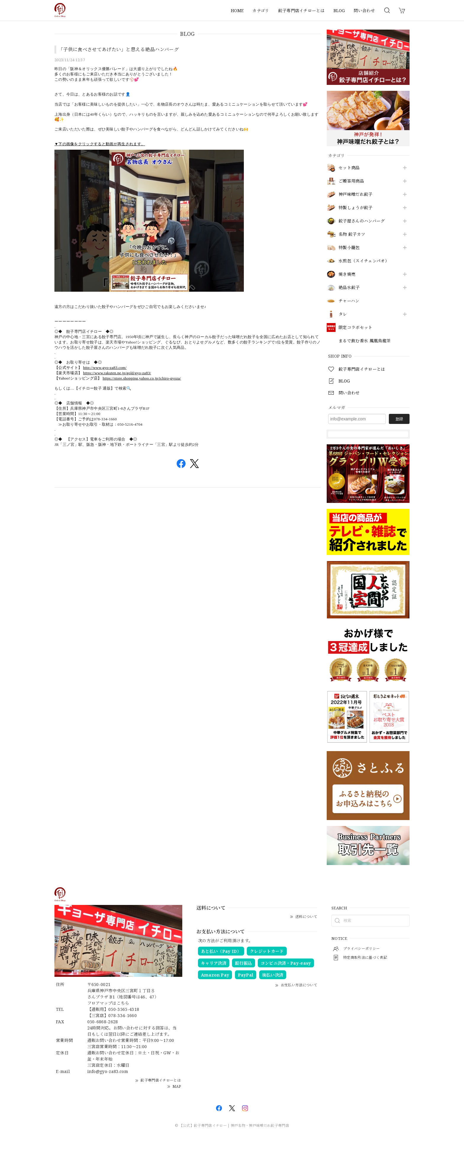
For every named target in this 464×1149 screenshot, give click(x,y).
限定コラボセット (356, 327)
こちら (123, 1003)
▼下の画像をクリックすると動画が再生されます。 (99, 144)
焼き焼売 (347, 274)
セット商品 (349, 167)
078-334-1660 (122, 1015)
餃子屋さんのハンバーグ (362, 221)
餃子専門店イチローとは (301, 10)
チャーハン (349, 301)
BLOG (339, 10)
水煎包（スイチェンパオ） (364, 261)
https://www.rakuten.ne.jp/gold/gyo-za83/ (117, 373)
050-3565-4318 (123, 1009)
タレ (343, 314)
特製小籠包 (349, 247)
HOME (237, 10)
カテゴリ (260, 10)
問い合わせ (364, 10)
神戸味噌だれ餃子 (356, 194)
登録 (399, 419)
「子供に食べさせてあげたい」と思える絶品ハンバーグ (118, 49)
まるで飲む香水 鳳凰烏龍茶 (365, 340)
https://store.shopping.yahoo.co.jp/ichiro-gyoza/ (142, 378)
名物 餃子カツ (352, 234)
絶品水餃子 (349, 287)
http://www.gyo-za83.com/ (105, 367)
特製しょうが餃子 (356, 207)
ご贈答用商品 (351, 181)
